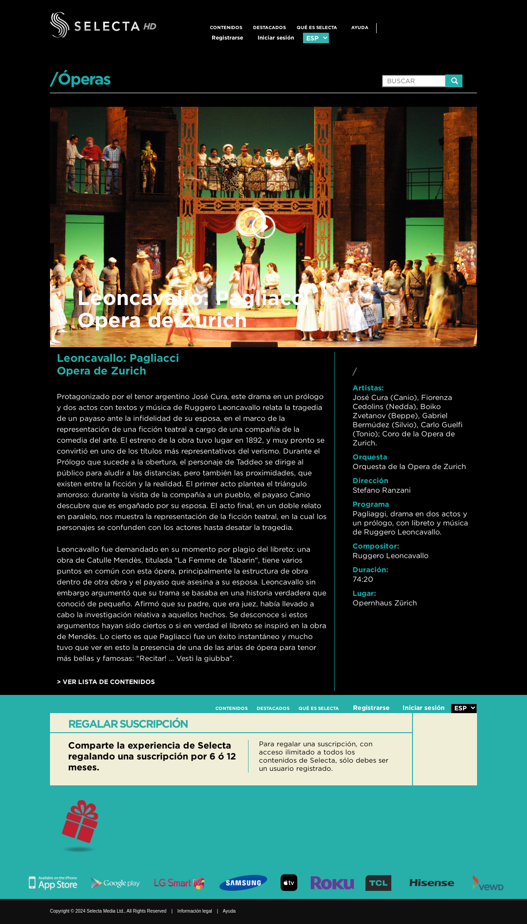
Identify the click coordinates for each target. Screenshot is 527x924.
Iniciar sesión (276, 37)
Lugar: (364, 593)
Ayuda (359, 27)
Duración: (370, 569)
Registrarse (227, 37)
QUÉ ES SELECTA (317, 27)
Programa (371, 504)
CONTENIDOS (226, 27)
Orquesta (370, 457)
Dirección (370, 480)
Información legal (195, 911)
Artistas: (368, 388)
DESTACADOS (269, 27)
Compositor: (376, 546)
